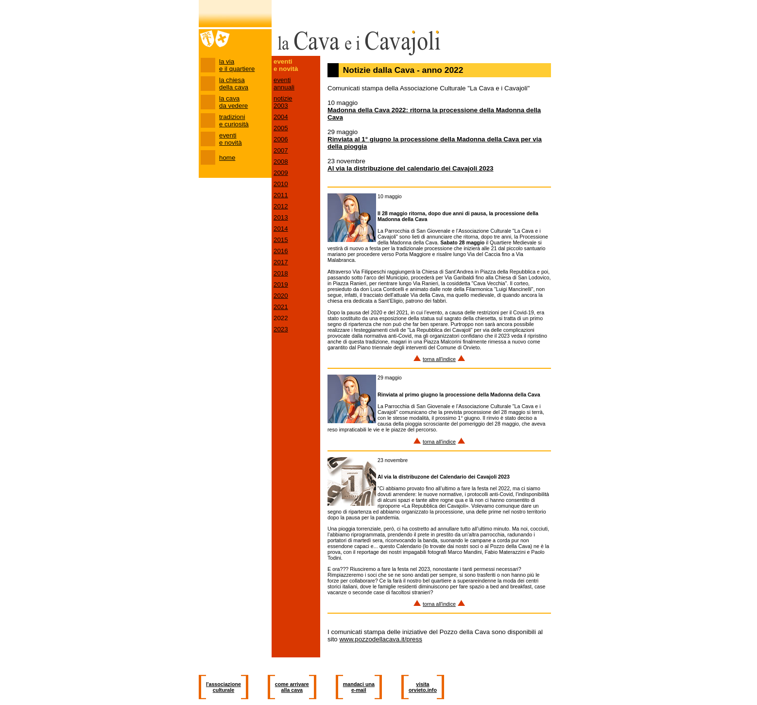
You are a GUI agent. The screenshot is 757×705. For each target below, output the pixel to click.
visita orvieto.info (423, 687)
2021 (281, 306)
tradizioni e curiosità (234, 120)
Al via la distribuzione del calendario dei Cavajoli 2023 (410, 168)
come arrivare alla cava (292, 687)
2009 (281, 172)
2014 (281, 228)
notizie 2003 (283, 102)
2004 (281, 116)
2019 (281, 284)
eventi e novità (230, 139)
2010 (281, 184)
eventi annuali (284, 83)
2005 (281, 128)
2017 (281, 262)
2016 (281, 251)
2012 (281, 206)
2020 (281, 295)
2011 (281, 195)
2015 (281, 239)
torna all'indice (439, 359)
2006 (281, 139)
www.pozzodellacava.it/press (380, 639)
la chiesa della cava (233, 83)
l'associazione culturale (223, 687)
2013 (281, 217)
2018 (281, 273)
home (227, 157)
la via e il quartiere (237, 65)
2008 (281, 161)
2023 (281, 329)
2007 (281, 150)
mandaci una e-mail (359, 687)
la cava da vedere (233, 102)
